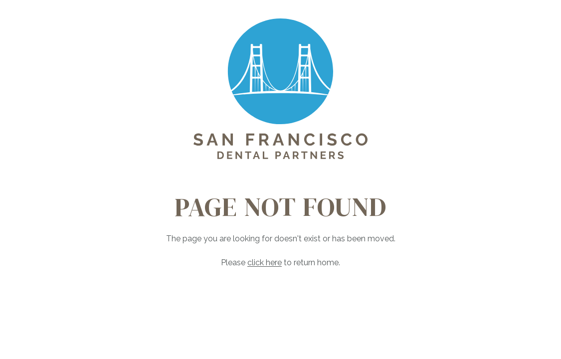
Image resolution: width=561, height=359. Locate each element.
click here (264, 262)
